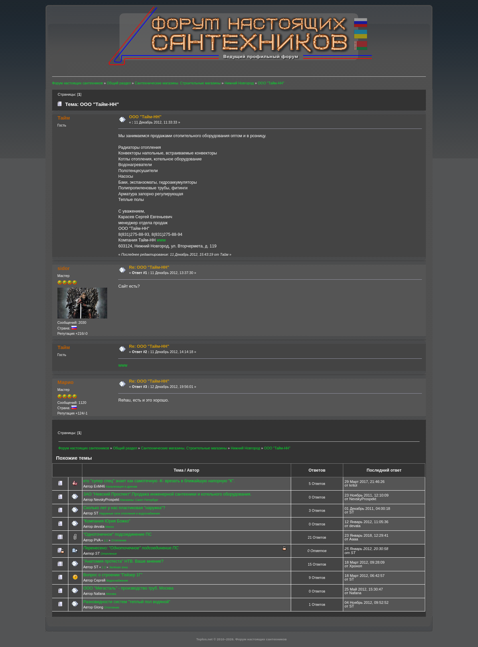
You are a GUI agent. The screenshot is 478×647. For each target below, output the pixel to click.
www (161, 240)
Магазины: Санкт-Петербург (139, 500)
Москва (111, 594)
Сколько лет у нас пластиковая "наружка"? (124, 508)
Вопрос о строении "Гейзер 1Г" (112, 575)
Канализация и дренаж (121, 486)
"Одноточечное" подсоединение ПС (117, 534)
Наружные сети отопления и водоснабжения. (130, 513)
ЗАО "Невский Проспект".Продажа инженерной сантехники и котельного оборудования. (167, 494)
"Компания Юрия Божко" (106, 521)
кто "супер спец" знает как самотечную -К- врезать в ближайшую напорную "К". (159, 481)
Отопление (118, 540)
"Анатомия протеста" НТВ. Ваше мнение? (123, 561)
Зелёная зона (118, 567)
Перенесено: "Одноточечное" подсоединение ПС (131, 548)
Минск (109, 526)
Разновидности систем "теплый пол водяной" (126, 602)
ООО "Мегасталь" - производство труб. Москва (128, 588)
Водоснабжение (117, 580)
